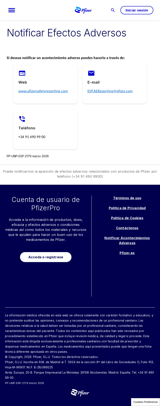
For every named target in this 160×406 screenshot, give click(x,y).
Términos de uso (127, 198)
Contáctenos (127, 228)
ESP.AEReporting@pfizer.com (110, 91)
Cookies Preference (145, 402)
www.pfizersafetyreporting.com (43, 91)
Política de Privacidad (127, 208)
